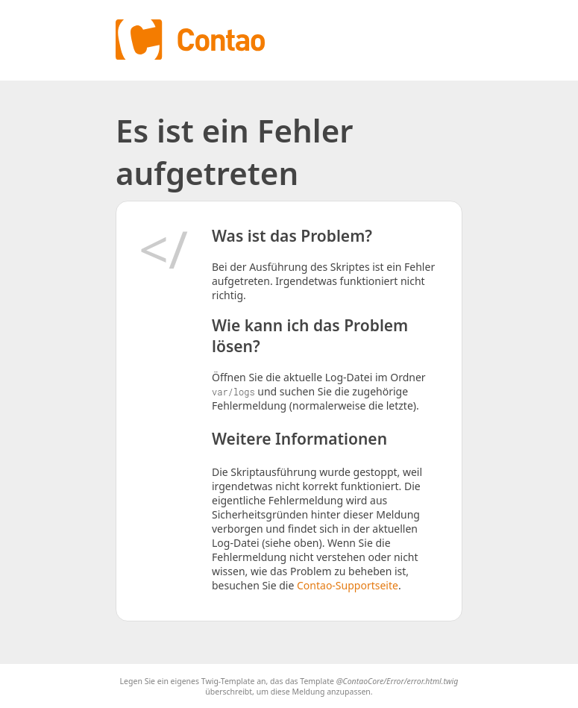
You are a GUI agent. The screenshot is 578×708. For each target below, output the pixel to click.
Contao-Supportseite (347, 585)
